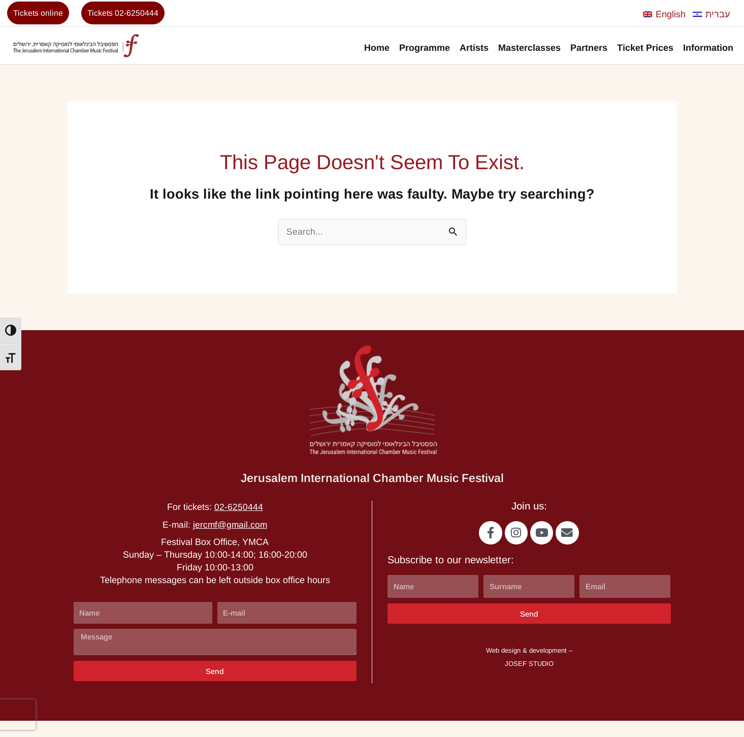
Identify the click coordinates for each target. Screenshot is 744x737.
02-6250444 (238, 522)
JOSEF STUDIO (529, 680)
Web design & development (526, 667)
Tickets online (40, 14)
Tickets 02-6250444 (128, 14)
